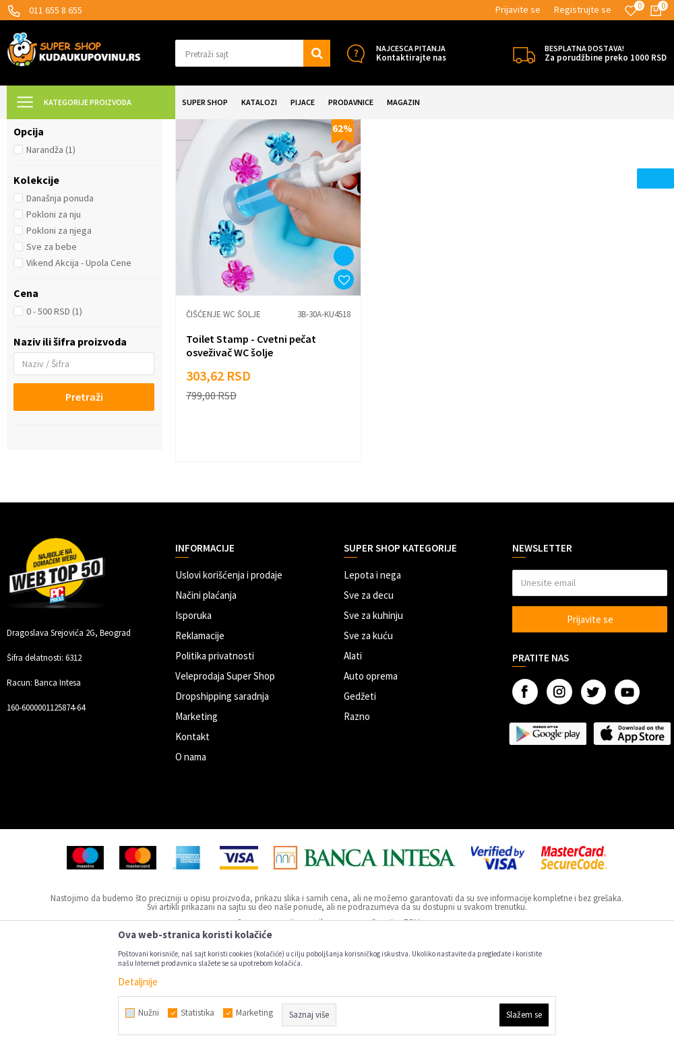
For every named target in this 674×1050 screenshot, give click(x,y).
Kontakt (192, 825)
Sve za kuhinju (373, 703)
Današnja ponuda (60, 317)
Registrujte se (582, 9)
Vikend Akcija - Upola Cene (78, 382)
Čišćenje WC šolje (58, 195)
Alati (353, 744)
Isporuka (193, 703)
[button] (252, 53)
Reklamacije (199, 724)
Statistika (197, 1013)
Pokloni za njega (59, 349)
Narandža (50, 269)
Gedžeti (360, 784)
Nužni (148, 1013)
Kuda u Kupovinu (38, 127)
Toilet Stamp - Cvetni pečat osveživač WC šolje (251, 433)
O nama (190, 845)
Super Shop (100, 127)
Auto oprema (371, 764)
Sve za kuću (368, 724)
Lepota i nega (372, 663)
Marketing (196, 804)
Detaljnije (138, 981)
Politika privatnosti (214, 744)
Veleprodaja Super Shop (225, 764)
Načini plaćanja (206, 683)
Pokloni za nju (53, 333)
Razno (357, 804)
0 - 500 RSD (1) (54, 430)
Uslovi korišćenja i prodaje (228, 663)
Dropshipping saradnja (222, 784)
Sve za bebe (51, 366)
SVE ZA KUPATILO (162, 127)
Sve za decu (369, 683)
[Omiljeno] (631, 11)
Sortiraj (591, 161)
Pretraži (84, 516)
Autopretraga (533, 161)
